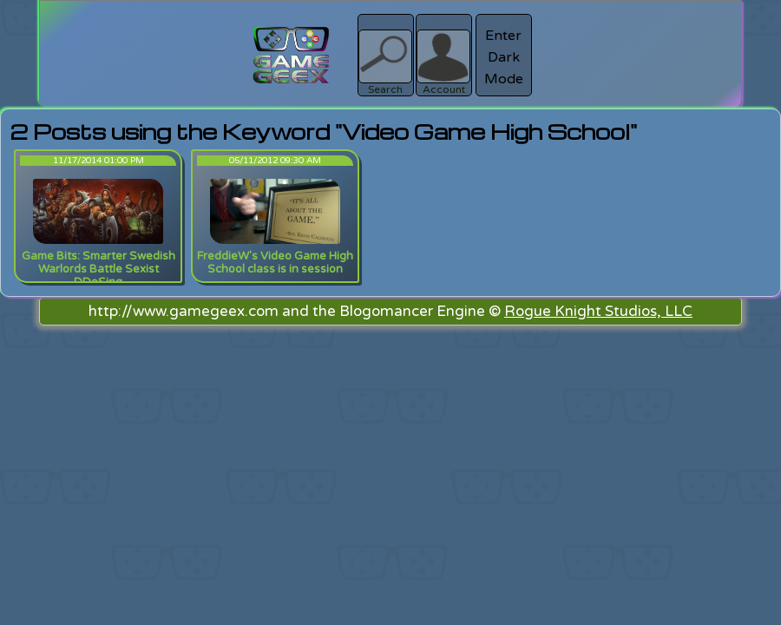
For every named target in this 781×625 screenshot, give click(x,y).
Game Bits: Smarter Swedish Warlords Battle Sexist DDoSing (98, 269)
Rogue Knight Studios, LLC (598, 311)
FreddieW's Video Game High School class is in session (275, 262)
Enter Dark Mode (503, 57)
